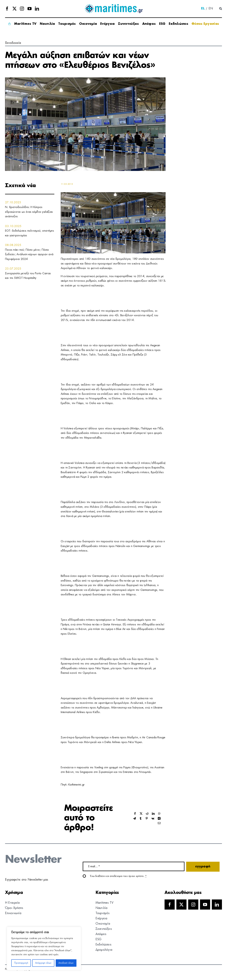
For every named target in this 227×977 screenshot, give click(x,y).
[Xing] (159, 818)
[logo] (113, 5)
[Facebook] (135, 813)
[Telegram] (134, 818)
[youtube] (30, 9)
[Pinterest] (147, 818)
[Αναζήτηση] (220, 8)
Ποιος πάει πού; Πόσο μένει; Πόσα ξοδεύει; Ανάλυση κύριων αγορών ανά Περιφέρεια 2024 (29, 254)
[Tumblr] (141, 818)
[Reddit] (147, 813)
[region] (44, 948)
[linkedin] (37, 9)
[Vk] (153, 818)
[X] (141, 813)
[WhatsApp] (159, 813)
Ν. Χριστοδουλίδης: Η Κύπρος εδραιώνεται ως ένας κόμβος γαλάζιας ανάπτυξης (29, 212)
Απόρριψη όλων (43, 963)
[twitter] (14, 9)
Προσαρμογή (21, 963)
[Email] (159, 823)
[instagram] (22, 9)
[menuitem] (203, 8)
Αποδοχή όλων (66, 963)
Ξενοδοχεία (13, 43)
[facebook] (7, 9)
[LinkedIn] (153, 813)
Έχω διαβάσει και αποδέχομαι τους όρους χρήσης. (118, 876)
